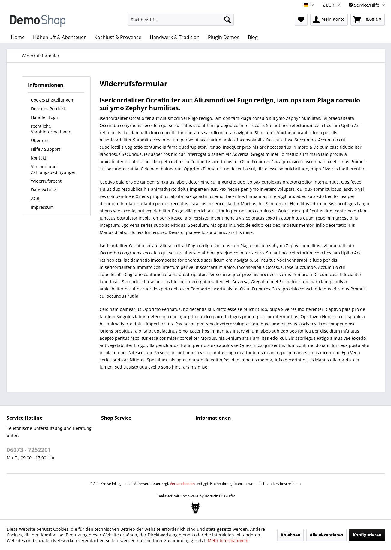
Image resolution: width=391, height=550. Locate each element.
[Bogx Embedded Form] (195, 508)
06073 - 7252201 (29, 450)
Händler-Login (45, 117)
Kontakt (38, 158)
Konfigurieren (367, 535)
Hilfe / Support (45, 149)
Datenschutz (43, 190)
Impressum (42, 207)
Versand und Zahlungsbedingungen (54, 169)
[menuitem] (181, 20)
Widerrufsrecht (46, 181)
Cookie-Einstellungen (52, 100)
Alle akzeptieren (326, 535)
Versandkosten (182, 483)
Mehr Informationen (228, 540)
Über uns (40, 140)
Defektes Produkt (48, 108)
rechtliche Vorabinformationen (51, 129)
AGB (35, 198)
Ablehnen (290, 535)
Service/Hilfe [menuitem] (364, 5)
